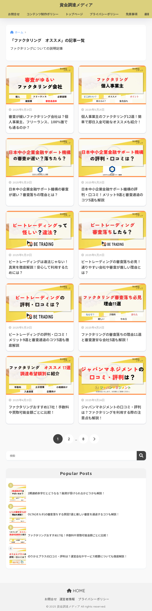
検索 (141, 456)
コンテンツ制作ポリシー (43, 14)
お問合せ (14, 14)
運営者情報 (67, 599)
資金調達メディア (76, 4)
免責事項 (132, 14)
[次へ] (94, 439)
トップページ (74, 14)
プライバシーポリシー (104, 14)
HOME (76, 590)
